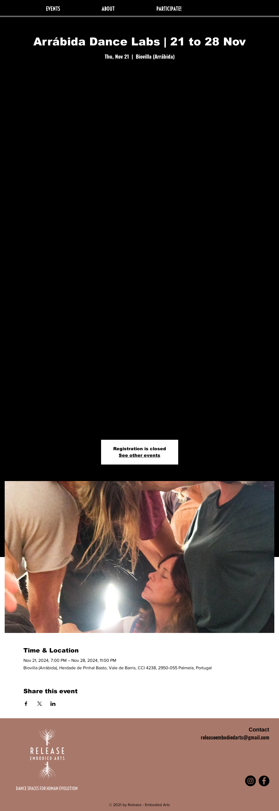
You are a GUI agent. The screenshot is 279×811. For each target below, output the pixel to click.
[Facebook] (264, 780)
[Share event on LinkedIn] (53, 703)
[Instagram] (250, 780)
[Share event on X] (39, 703)
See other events (139, 455)
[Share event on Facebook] (26, 703)
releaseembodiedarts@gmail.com (235, 737)
